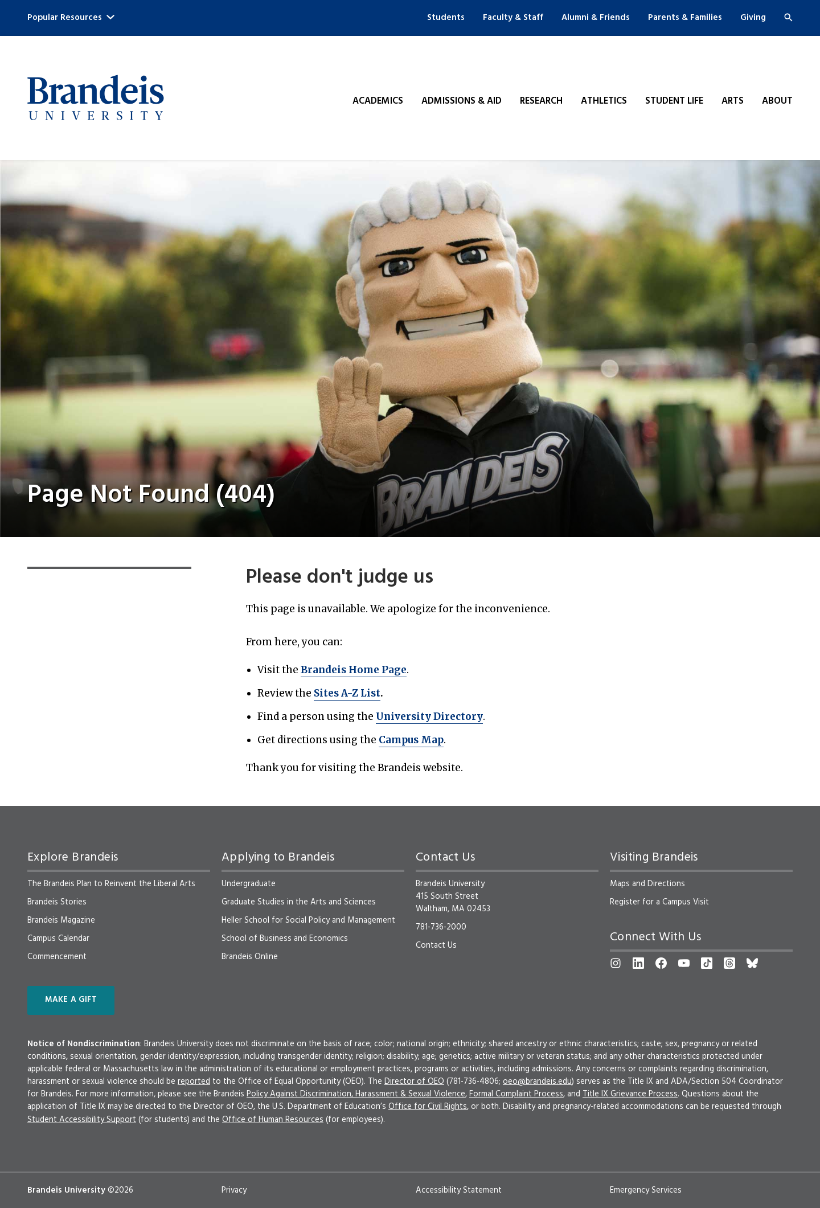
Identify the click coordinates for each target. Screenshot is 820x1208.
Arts (732, 101)
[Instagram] (615, 963)
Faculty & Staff (513, 17)
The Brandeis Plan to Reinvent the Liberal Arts (111, 884)
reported (194, 1081)
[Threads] (729, 963)
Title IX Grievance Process (630, 1094)
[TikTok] (706, 963)
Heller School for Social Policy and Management (308, 920)
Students (446, 17)
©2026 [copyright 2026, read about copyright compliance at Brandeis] (120, 1190)
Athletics (604, 101)
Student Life (674, 101)
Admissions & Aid (461, 101)
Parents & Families (685, 17)
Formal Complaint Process (516, 1094)
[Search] (788, 17)
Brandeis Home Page (354, 670)
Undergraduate (249, 884)
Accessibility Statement (459, 1190)
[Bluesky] (752, 963)
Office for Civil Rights (427, 1106)
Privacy (234, 1190)
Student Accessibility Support (81, 1120)
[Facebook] (661, 963)
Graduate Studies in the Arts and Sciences (299, 902)
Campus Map (411, 740)
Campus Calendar (58, 938)
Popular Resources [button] (70, 17)
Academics (377, 101)
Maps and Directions (647, 884)
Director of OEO (414, 1081)
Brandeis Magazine (61, 920)
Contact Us (436, 945)
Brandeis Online (250, 957)
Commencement (57, 957)
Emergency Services (646, 1190)
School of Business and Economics (285, 938)
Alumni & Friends (595, 17)
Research (541, 101)
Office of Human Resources (272, 1120)
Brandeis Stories (57, 902)
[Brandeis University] (95, 98)
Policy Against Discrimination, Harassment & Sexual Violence (356, 1094)
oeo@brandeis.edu (537, 1081)
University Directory (429, 716)
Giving (753, 17)
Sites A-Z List (347, 693)
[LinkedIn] (638, 963)
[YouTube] (684, 963)
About (777, 101)
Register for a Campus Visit (659, 902)
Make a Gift (71, 999)
